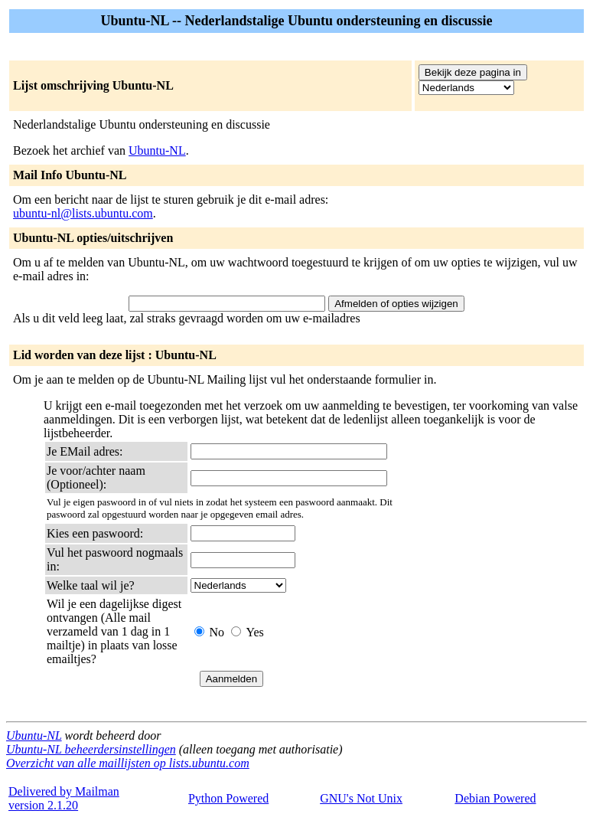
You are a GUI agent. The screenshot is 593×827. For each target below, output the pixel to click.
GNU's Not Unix (361, 798)
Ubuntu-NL (157, 150)
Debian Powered (495, 798)
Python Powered (228, 798)
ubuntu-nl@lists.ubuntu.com (83, 213)
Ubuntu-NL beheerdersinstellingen (91, 749)
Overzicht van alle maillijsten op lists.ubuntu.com (127, 763)
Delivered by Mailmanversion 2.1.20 (63, 798)
